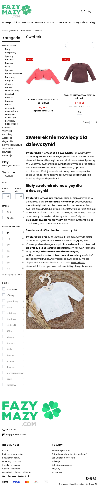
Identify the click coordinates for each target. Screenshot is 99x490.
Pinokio (10, 218)
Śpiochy (9, 56)
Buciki (8, 104)
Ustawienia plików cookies (15, 472)
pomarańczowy (15, 373)
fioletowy (11, 367)
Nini (9, 212)
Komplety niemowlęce (11, 122)
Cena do (18, 190)
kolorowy (11, 385)
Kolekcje (56, 461)
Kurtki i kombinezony (12, 89)
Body (7, 49)
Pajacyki (9, 63)
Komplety (7, 134)
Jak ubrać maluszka (62, 465)
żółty (9, 331)
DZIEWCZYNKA (25, 30)
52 (8, 250)
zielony (10, 337)
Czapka (9, 80)
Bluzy (7, 66)
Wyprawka (7, 148)
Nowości (6, 151)
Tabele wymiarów (61, 450)
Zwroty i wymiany (11, 465)
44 (8, 238)
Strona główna (9, 30)
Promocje (7, 155)
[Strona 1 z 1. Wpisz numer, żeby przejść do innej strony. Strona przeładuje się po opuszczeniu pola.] (92, 122)
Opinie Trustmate (11, 468)
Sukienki (9, 101)
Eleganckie (7, 141)
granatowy (12, 301)
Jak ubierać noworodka (63, 457)
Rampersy (10, 77)
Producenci (57, 472)
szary (9, 379)
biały (9, 349)
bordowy (11, 319)
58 (8, 262)
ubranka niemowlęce (72, 205)
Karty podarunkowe (12, 144)
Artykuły (56, 468)
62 (8, 268)
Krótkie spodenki (13, 73)
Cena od (5, 190)
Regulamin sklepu (11, 457)
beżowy (11, 343)
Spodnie (9, 70)
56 (8, 256)
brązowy (11, 355)
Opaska (9, 84)
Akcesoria (7, 137)
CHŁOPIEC (7, 127)
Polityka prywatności (12, 454)
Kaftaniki (9, 59)
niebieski (11, 325)
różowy (10, 295)
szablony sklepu (67, 484)
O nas (5, 450)
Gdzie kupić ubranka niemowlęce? (69, 454)
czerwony (12, 289)
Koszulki (9, 97)
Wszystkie (7, 130)
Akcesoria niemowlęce (11, 109)
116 (8, 232)
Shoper (92, 484)
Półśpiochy (10, 52)
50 (8, 244)
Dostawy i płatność (12, 461)
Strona (86, 122)
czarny (10, 361)
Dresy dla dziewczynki (11, 116)
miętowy (11, 313)
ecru (9, 307)
